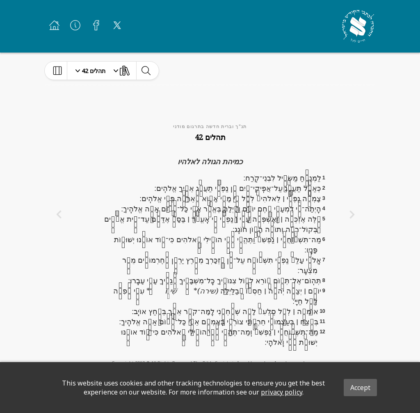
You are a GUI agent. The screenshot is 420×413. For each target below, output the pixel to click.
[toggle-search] (145, 71)
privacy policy (281, 392)
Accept (360, 387)
